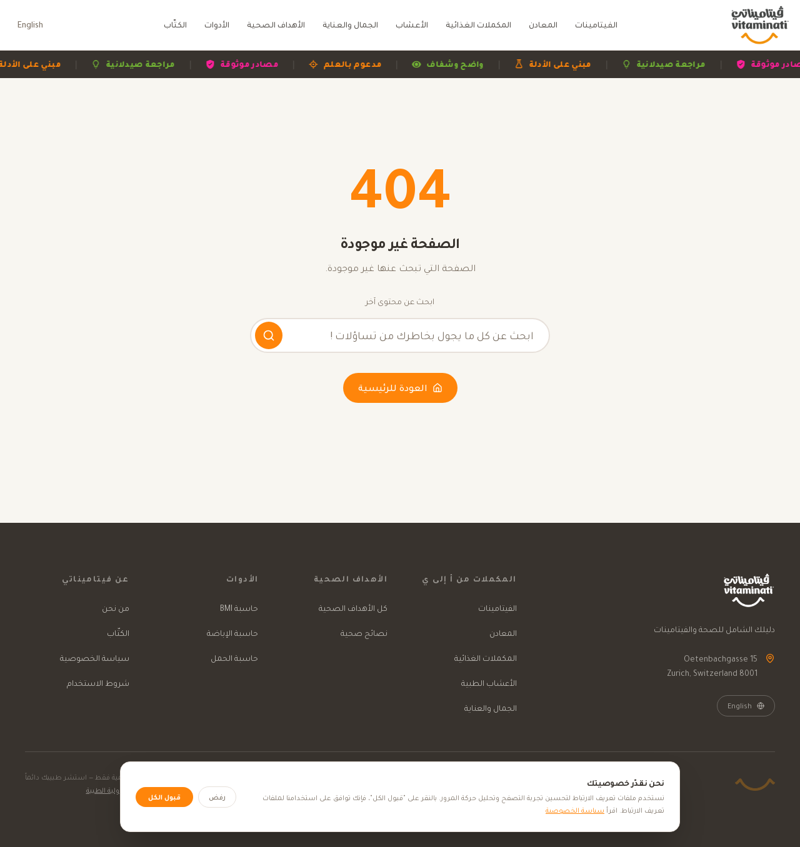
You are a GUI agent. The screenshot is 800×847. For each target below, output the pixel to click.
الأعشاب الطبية (489, 683)
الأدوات (216, 25)
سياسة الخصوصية (94, 658)
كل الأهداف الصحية (353, 608)
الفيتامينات (596, 25)
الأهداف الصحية (276, 25)
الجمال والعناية (350, 25)
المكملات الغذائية (478, 25)
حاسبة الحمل (234, 658)
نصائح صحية (364, 633)
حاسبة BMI (239, 608)
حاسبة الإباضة (232, 633)
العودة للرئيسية (400, 388)
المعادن (543, 25)
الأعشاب (412, 25)
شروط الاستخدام (98, 683)
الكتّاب (175, 25)
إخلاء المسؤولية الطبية (122, 790)
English (30, 25)
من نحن (115, 608)
